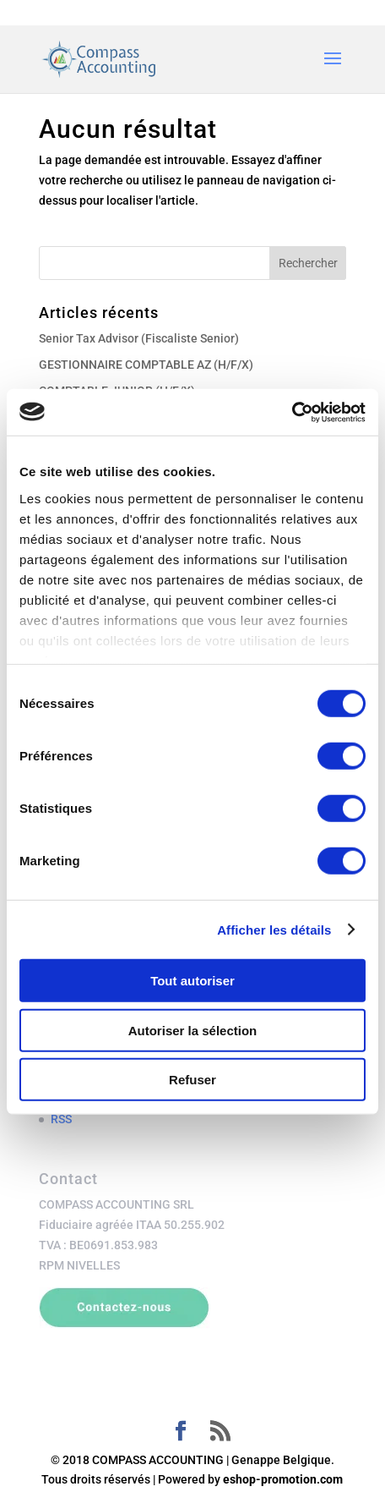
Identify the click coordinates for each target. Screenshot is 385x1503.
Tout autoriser (192, 981)
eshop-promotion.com (283, 1479)
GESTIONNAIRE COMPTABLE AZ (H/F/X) (146, 364)
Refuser (192, 1079)
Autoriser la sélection (193, 1030)
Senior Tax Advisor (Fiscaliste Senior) (139, 338)
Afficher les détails (274, 929)
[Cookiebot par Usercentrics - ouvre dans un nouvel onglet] (292, 412)
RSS (61, 1119)
